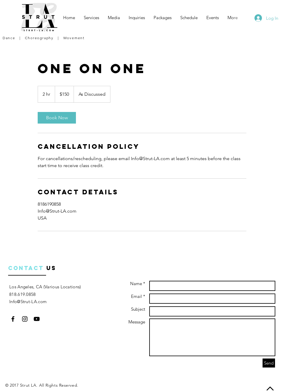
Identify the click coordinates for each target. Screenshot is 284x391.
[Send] (269, 363)
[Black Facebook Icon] (13, 319)
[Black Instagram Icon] (24, 319)
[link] (57, 118)
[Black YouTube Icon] (36, 319)
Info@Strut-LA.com (28, 301)
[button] (91, 17)
